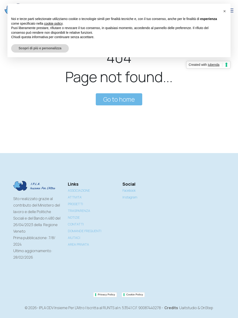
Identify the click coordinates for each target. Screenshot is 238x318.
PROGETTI (75, 204)
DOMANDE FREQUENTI (84, 231)
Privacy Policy (106, 294)
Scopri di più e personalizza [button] (40, 48)
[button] (224, 11)
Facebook (129, 190)
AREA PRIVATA (78, 244)
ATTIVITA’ (75, 197)
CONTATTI (76, 224)
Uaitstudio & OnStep (196, 307)
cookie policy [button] (53, 23)
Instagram (129, 197)
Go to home (119, 99)
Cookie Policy (134, 294)
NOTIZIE (74, 217)
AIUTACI (74, 237)
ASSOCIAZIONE (79, 190)
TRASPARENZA (79, 210)
